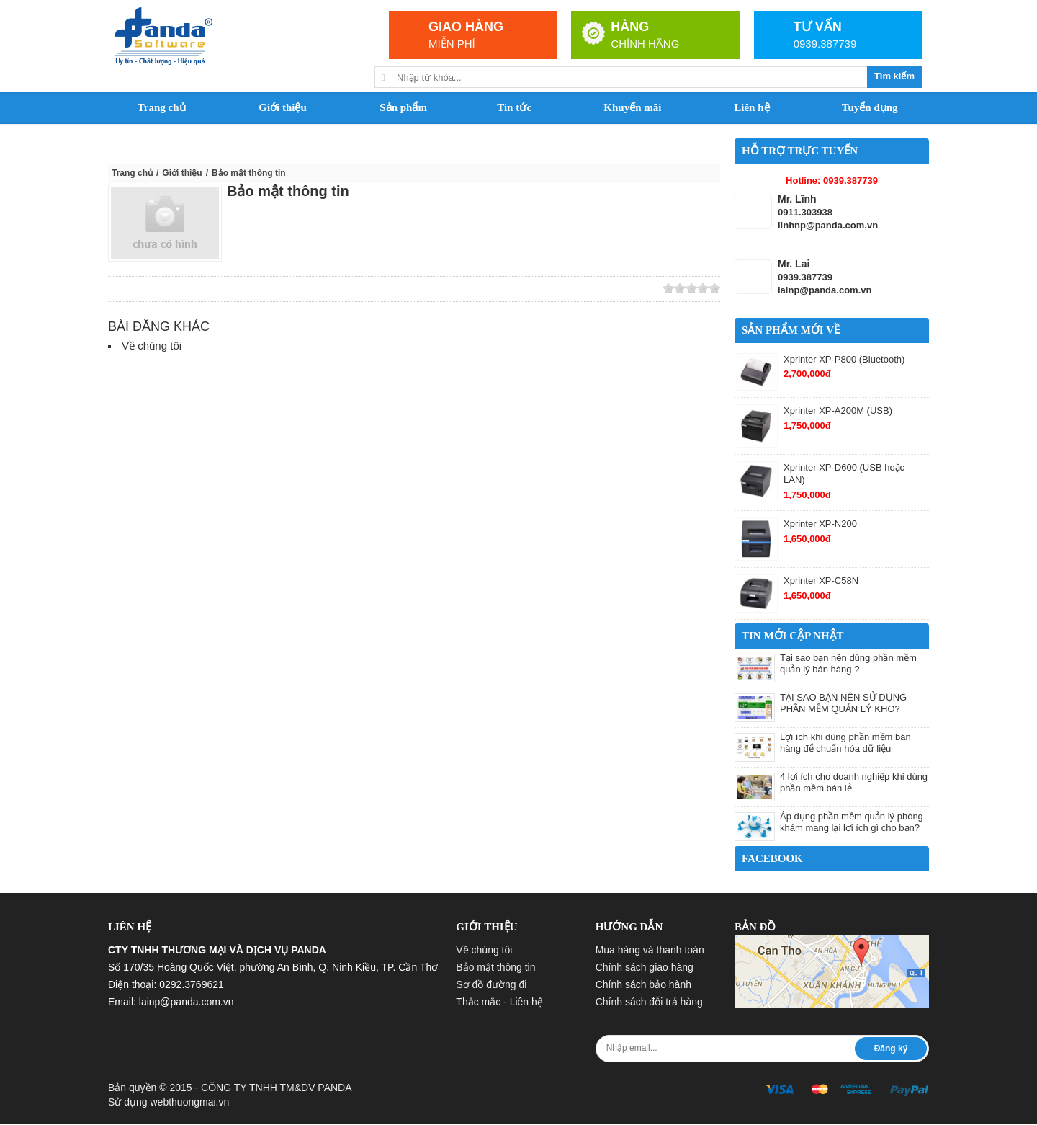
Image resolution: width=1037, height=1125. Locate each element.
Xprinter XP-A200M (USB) (838, 410)
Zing (116, 289)
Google (179, 289)
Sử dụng (168, 1102)
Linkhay (137, 289)
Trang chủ (132, 173)
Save (242, 289)
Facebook (200, 289)
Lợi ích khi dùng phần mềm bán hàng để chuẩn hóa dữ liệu (845, 743)
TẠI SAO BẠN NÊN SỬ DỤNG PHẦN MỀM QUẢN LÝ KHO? (843, 703)
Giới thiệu (182, 173)
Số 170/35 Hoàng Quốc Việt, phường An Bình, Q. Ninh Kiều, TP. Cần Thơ (273, 967)
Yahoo (221, 289)
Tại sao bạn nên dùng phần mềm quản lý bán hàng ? (848, 663)
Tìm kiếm (894, 76)
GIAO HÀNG (465, 26)
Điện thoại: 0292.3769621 (166, 984)
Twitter (158, 289)
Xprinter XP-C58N (821, 580)
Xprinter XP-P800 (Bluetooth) (844, 359)
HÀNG (630, 26)
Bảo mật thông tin (288, 191)
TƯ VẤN (818, 26)
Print (262, 289)
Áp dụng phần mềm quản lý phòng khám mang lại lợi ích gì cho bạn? (851, 822)
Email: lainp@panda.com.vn (171, 1002)
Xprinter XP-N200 (820, 523)
